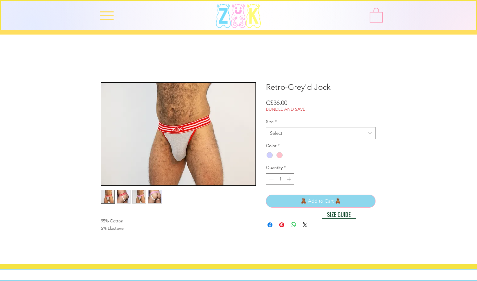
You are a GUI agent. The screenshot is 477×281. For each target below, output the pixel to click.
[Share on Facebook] (270, 225)
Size (271, 121)
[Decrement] (271, 179)
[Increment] (289, 179)
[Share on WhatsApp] (293, 225)
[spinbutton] (280, 179)
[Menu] (106, 16)
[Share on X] (305, 225)
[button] (376, 15)
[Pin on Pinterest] (281, 225)
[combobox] (320, 133)
